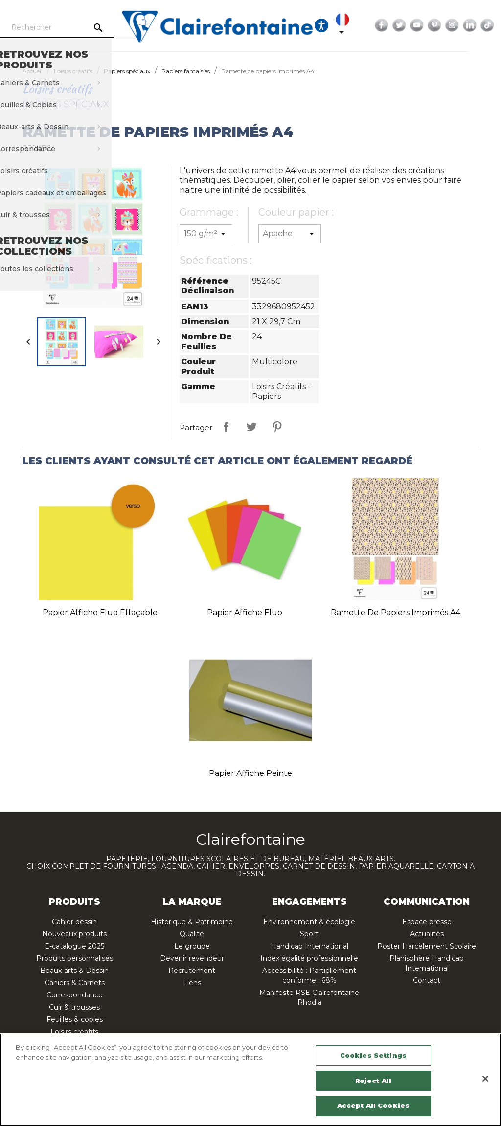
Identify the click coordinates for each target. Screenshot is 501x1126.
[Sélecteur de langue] (370, 25)
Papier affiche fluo (244, 612)
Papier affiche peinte (250, 773)
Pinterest (460, 25)
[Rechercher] (78, 28)
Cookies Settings (373, 1055)
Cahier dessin (74, 921)
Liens (192, 982)
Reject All (373, 1080)
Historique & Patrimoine (192, 921)
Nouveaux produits (74, 933)
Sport (309, 933)
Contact (426, 980)
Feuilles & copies (74, 1019)
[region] (250, 1079)
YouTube (442, 25)
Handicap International (309, 946)
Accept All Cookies (373, 1105)
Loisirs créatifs (74, 1031)
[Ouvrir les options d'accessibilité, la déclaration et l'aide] (347, 25)
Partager (226, 427)
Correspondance (74, 995)
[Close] (485, 1078)
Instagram (477, 25)
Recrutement (191, 970)
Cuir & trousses (74, 1007)
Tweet (251, 427)
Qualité (192, 933)
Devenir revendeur (192, 958)
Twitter (425, 25)
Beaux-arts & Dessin (74, 970)
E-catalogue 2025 (74, 946)
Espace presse (427, 921)
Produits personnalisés (74, 958)
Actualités (427, 933)
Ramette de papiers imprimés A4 (395, 612)
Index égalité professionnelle (309, 958)
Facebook (407, 25)
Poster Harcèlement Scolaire (426, 946)
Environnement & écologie (309, 921)
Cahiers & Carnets (75, 982)
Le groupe (192, 946)
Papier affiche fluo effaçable (100, 612)
